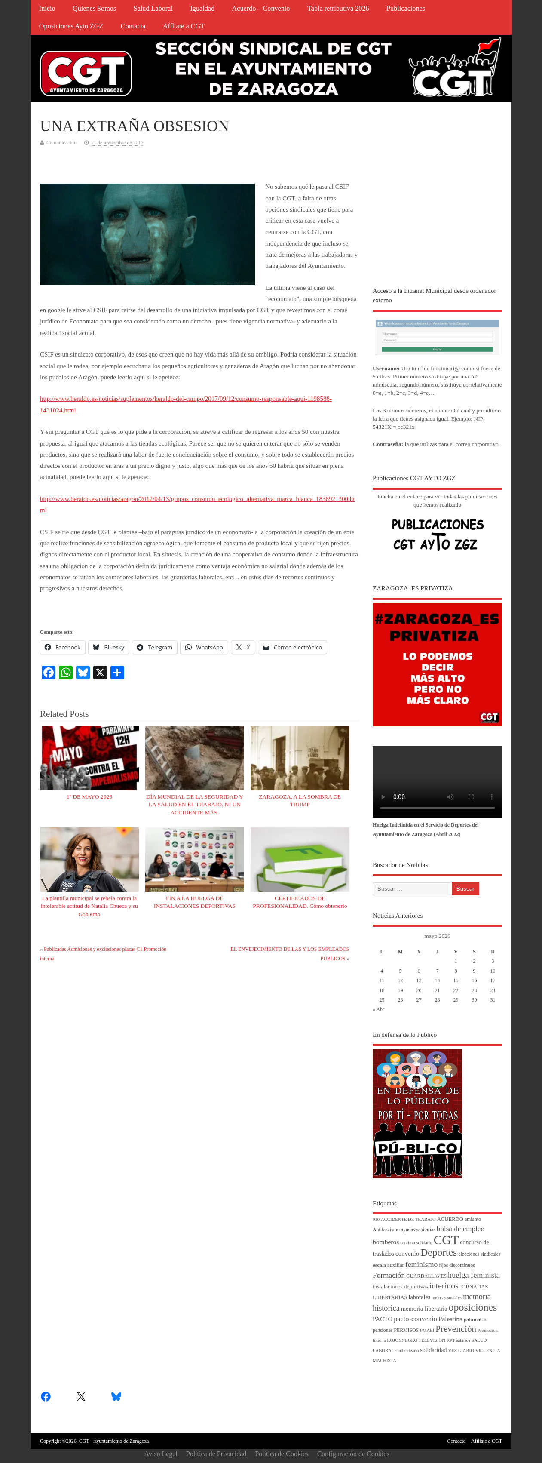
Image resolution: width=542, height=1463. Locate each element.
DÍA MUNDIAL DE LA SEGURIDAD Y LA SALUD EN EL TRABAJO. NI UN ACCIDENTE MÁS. (194, 804)
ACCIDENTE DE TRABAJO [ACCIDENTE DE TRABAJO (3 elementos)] (408, 1219)
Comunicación (61, 143)
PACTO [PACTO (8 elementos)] (382, 1318)
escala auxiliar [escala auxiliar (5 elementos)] (388, 1265)
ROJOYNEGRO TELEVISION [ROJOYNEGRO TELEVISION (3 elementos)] (416, 1340)
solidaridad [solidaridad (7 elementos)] (433, 1350)
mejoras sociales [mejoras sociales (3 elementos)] (447, 1297)
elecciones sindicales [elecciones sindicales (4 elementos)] (479, 1254)
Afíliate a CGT (184, 26)
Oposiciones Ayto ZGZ (71, 26)
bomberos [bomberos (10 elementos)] (386, 1241)
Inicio (47, 8)
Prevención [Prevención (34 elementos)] (455, 1329)
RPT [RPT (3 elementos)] (451, 1340)
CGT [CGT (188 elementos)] (446, 1240)
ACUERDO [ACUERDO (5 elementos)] (450, 1219)
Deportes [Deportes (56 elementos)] (438, 1252)
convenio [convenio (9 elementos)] (407, 1253)
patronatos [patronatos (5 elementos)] (475, 1319)
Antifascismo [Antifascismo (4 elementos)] (386, 1229)
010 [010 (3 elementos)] (376, 1219)
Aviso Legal (160, 1453)
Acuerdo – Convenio (261, 8)
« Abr (378, 1009)
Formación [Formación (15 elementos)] (389, 1275)
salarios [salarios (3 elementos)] (463, 1340)
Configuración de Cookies (353, 1453)
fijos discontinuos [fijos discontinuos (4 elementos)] (457, 1265)
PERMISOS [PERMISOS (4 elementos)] (406, 1330)
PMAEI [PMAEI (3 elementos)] (427, 1330)
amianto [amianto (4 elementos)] (473, 1219)
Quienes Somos (94, 8)
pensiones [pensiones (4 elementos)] (382, 1330)
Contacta (133, 26)
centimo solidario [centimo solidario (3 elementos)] (416, 1242)
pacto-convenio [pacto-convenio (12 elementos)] (415, 1319)
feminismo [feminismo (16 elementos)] (421, 1264)
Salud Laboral (153, 8)
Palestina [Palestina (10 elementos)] (450, 1318)
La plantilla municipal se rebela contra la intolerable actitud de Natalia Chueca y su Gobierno (89, 906)
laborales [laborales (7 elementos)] (420, 1297)
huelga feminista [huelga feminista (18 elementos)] (474, 1275)
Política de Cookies (281, 1453)
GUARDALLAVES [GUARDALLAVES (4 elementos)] (426, 1276)
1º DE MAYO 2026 (89, 796)
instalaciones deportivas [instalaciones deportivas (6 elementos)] (400, 1286)
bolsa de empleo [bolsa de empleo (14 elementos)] (460, 1229)
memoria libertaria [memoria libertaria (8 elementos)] (424, 1308)
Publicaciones (405, 8)
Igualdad (202, 8)
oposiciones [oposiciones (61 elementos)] (473, 1307)
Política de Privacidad (216, 1453)
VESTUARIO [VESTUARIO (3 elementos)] (461, 1350)
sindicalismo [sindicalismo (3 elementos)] (407, 1350)
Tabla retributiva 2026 (338, 8)
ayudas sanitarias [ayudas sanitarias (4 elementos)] (418, 1229)
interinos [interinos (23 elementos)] (444, 1285)
